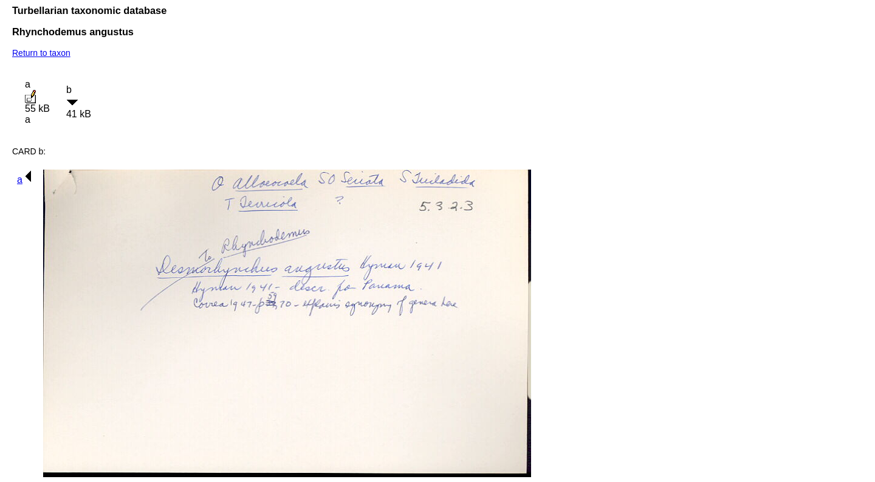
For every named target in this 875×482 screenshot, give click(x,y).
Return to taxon (41, 53)
